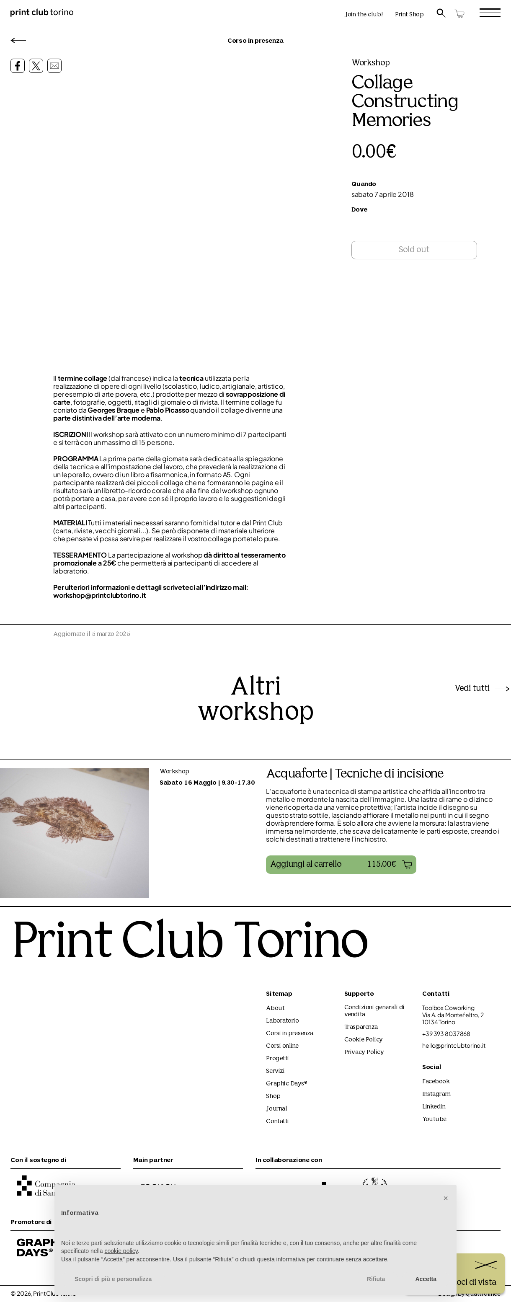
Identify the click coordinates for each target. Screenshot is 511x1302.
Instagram (436, 1094)
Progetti (277, 1059)
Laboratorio (282, 1021)
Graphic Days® (287, 1084)
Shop (273, 1096)
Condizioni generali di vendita (374, 1011)
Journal (276, 1109)
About (275, 1008)
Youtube (434, 1119)
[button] (341, 864)
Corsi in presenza (289, 1034)
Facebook (435, 1082)
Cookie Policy (363, 1040)
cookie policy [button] (121, 1251)
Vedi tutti (482, 689)
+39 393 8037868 (446, 1033)
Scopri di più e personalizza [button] (113, 1279)
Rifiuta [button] (376, 1279)
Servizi (275, 1071)
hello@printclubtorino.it (453, 1045)
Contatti (277, 1122)
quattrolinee (483, 1294)
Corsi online (282, 1046)
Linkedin (433, 1107)
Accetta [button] (425, 1279)
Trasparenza (361, 1027)
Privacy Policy (364, 1052)
